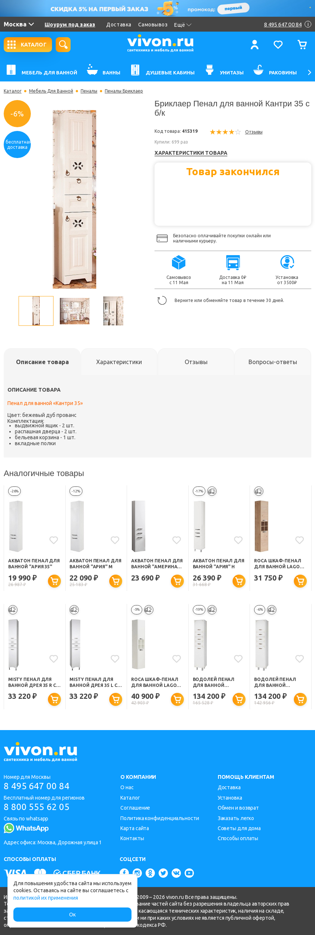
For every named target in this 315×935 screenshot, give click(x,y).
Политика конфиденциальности (159, 818)
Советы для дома (239, 828)
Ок (72, 915)
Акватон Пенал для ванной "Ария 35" (34, 563)
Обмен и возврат (238, 808)
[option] (74, 199)
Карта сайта (134, 828)
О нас (127, 787)
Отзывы (254, 131)
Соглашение (135, 808)
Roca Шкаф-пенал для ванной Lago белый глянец (154, 682)
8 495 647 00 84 (36, 786)
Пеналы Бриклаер (124, 91)
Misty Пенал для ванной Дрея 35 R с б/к (32, 682)
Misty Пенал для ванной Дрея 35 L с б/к (93, 682)
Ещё (183, 25)
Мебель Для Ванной (51, 91)
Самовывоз (153, 25)
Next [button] (137, 310)
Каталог (13, 91)
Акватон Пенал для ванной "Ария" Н (218, 563)
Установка (230, 798)
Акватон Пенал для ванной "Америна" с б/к (157, 564)
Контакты (132, 838)
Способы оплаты (238, 838)
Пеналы (89, 91)
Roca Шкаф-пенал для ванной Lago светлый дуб (277, 564)
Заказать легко (236, 818)
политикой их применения (45, 898)
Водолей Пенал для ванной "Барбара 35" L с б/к (278, 682)
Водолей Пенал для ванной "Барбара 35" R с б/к (217, 682)
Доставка (118, 25)
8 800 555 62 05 (36, 807)
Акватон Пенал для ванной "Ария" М (95, 563)
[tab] (42, 362)
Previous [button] (11, 310)
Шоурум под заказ (70, 25)
